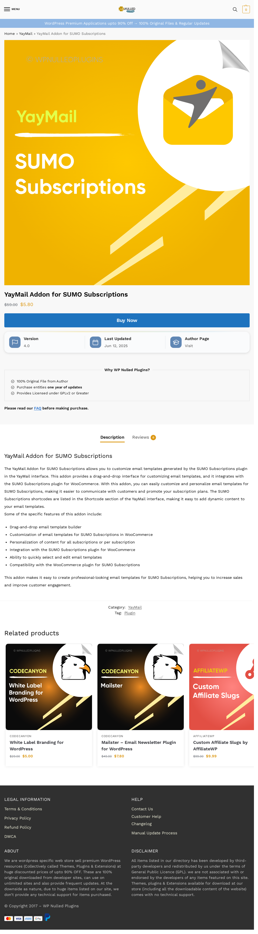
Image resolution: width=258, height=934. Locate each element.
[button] (245, 9)
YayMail (25, 34)
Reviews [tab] (144, 437)
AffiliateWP (204, 736)
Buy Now (127, 320)
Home (9, 34)
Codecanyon (21, 736)
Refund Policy (17, 827)
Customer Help (146, 816)
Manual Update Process (154, 833)
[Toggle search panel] (235, 9)
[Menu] (12, 9)
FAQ (37, 408)
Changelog (141, 823)
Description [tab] (112, 437)
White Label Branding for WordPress (37, 745)
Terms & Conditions (23, 809)
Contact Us (142, 809)
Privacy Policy (17, 818)
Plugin (129, 613)
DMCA (10, 836)
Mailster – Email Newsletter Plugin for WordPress (138, 745)
